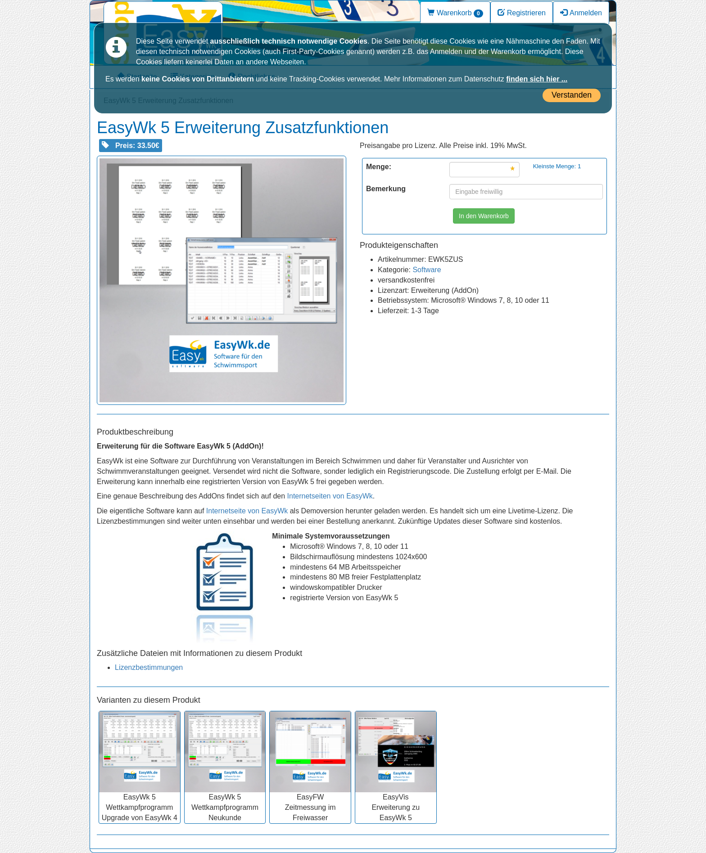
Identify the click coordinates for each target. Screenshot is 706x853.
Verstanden (572, 94)
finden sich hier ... (536, 79)
